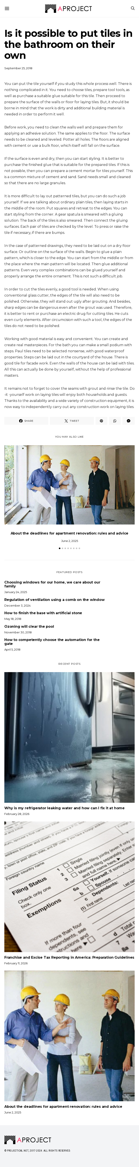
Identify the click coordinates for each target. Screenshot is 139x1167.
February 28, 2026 (16, 814)
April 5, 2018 (12, 649)
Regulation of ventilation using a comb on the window (54, 600)
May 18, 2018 (12, 619)
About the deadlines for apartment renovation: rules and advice (70, 533)
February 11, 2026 (16, 963)
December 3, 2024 (17, 605)
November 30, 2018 (18, 632)
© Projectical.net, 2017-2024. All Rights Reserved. (37, 1150)
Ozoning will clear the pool (29, 627)
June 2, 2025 (69, 541)
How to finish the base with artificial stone (43, 613)
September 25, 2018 (18, 68)
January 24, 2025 (15, 592)
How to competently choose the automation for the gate (51, 642)
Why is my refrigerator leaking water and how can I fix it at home (64, 808)
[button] (59, 548)
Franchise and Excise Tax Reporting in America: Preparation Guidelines (69, 957)
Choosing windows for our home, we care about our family (52, 584)
